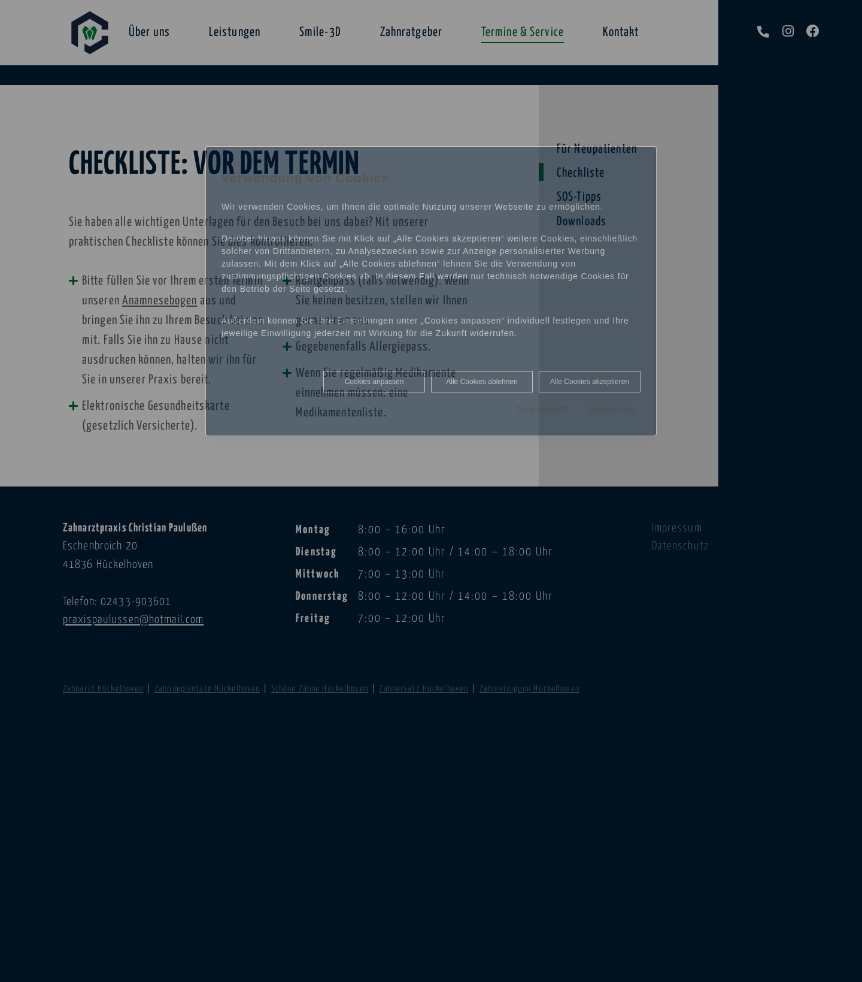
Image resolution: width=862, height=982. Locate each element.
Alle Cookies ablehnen (481, 381)
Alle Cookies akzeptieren (589, 381)
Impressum (611, 409)
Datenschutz (542, 409)
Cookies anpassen (374, 381)
